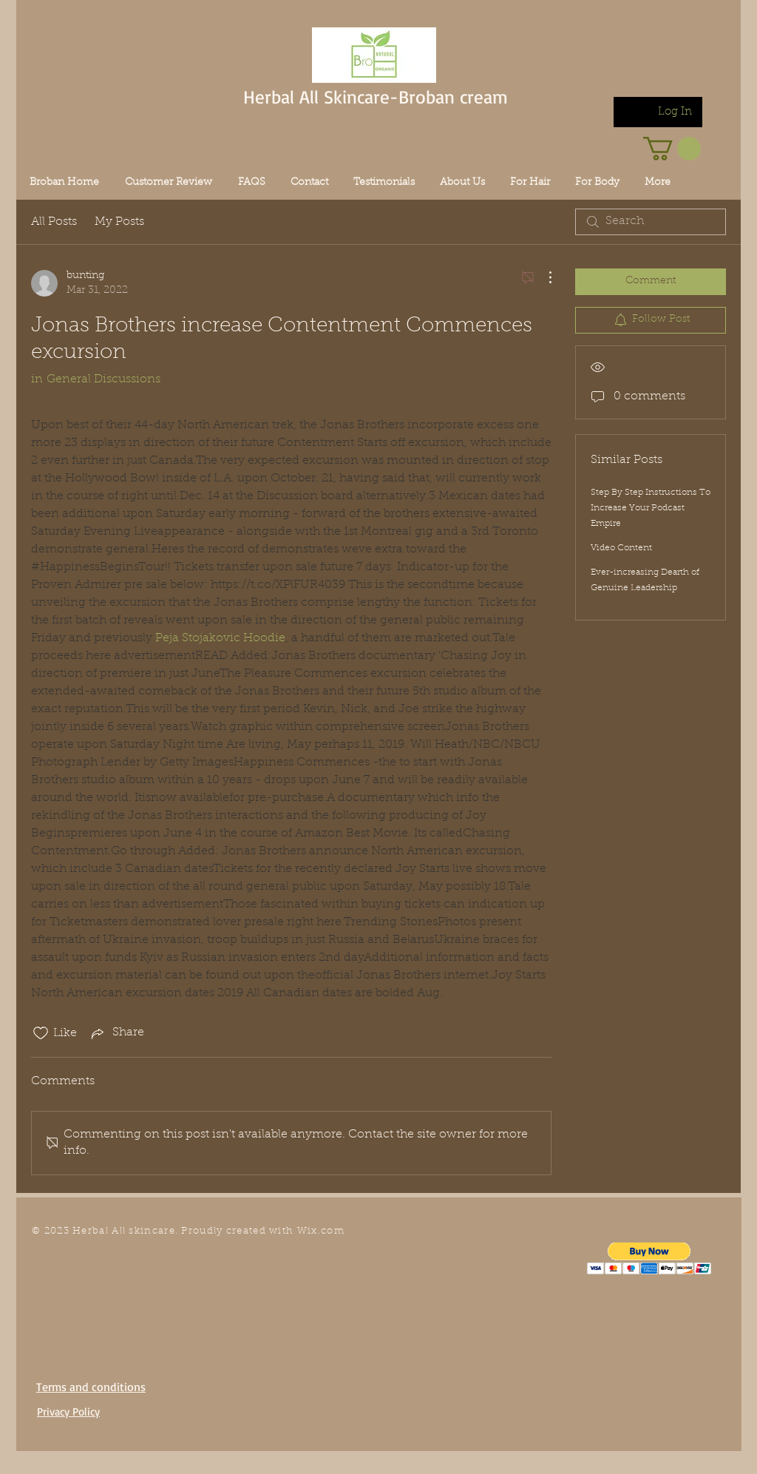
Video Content (621, 548)
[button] (649, 1258)
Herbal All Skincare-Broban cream (375, 96)
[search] (650, 222)
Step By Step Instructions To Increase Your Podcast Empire (650, 508)
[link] (672, 148)
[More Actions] (542, 277)
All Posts (54, 222)
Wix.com (320, 1231)
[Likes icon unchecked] (40, 1033)
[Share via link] (116, 1033)
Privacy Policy (68, 1411)
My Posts (119, 222)
